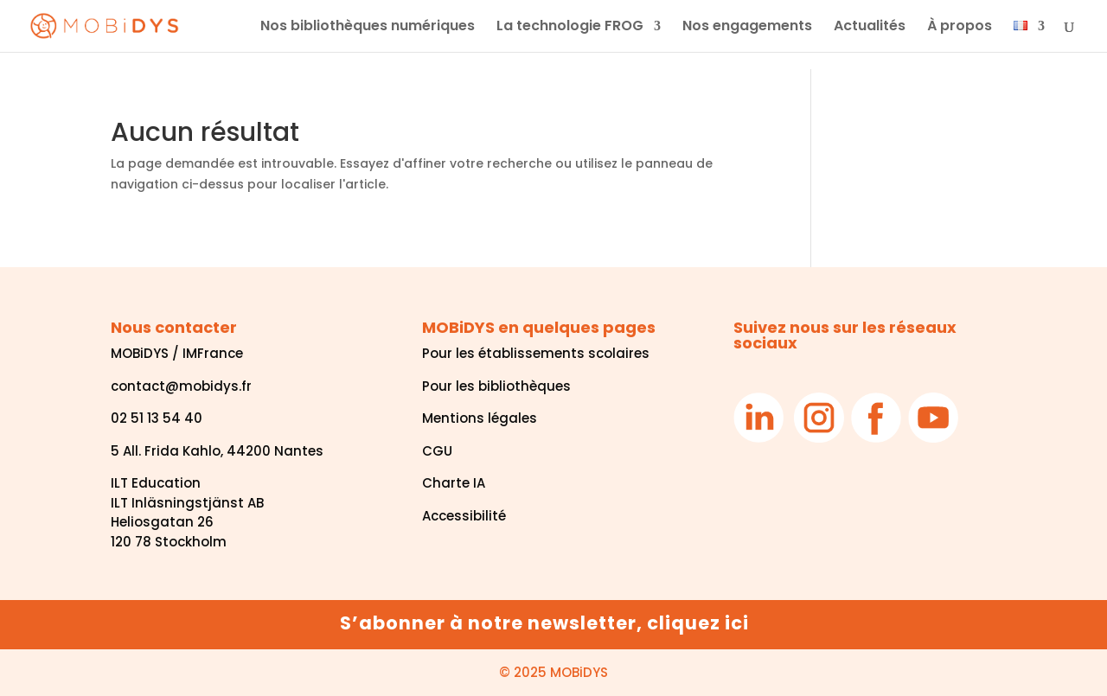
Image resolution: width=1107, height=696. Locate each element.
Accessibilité (464, 516)
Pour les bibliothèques (496, 386)
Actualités (869, 27)
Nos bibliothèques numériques (367, 27)
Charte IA (453, 483)
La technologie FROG (569, 27)
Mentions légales (479, 418)
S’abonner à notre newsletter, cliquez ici (544, 622)
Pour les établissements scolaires (535, 353)
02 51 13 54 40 (156, 418)
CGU (437, 451)
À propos (959, 27)
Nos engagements (747, 27)
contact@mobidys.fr (181, 386)
